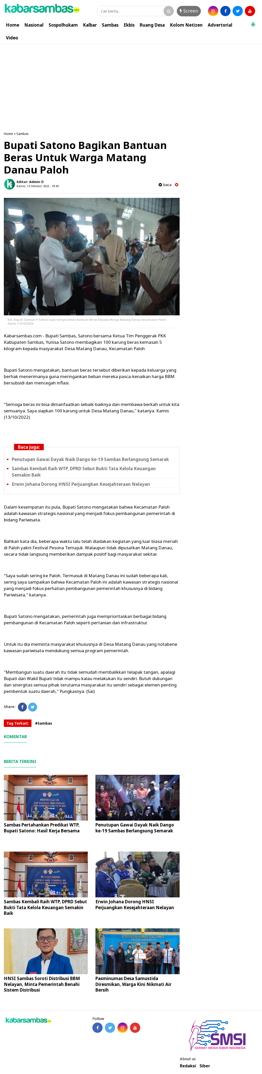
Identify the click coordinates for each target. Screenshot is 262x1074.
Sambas (110, 25)
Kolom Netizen (186, 25)
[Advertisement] (131, 83)
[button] (253, 22)
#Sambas (43, 723)
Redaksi (188, 1066)
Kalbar (90, 25)
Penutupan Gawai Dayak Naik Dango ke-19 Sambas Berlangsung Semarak (90, 459)
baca (165, 184)
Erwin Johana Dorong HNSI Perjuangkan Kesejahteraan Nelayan (81, 484)
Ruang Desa (152, 25)
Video (12, 38)
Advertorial (220, 25)
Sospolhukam (63, 25)
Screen (189, 11)
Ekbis (129, 25)
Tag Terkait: (17, 723)
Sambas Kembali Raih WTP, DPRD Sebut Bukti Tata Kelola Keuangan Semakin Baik (45, 907)
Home (12, 25)
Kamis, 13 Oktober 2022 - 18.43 (38, 186)
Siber (205, 1066)
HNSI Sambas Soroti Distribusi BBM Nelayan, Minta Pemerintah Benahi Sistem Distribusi (42, 984)
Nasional (33, 25)
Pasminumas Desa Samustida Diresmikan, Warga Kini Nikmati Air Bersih (133, 984)
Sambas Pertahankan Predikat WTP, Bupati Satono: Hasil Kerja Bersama (42, 827)
